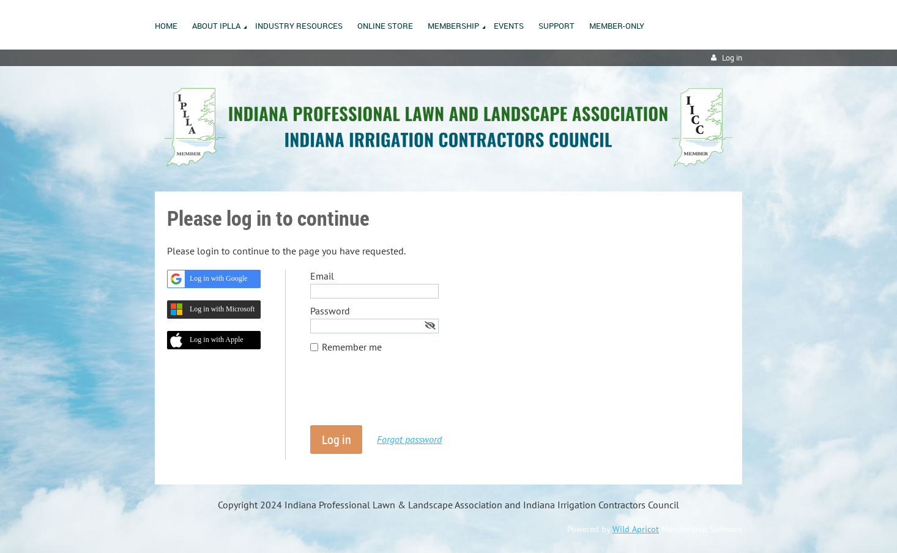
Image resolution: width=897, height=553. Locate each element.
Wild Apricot (635, 529)
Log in (732, 58)
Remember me (352, 347)
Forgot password (409, 439)
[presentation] (403, 395)
